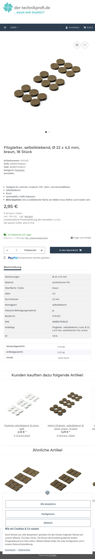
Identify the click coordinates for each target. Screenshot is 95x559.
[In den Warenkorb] (6, 36)
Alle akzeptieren (48, 504)
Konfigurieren (48, 514)
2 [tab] (49, 132)
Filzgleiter (20, 170)
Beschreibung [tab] (12, 267)
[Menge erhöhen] (41, 250)
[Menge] (16, 250)
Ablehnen (48, 523)
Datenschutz (24, 550)
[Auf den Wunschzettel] (85, 45)
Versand (28, 216)
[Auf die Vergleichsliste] (77, 45)
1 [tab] (46, 132)
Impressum (10, 550)
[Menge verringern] (7, 250)
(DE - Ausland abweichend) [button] (36, 238)
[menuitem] (14, 27)
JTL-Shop (52, 555)
